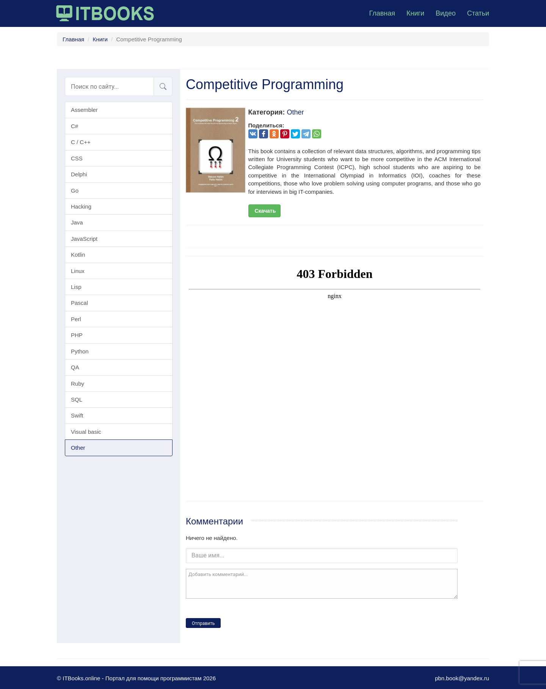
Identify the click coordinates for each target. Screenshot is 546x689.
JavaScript (84, 238)
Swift (77, 415)
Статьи (478, 13)
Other (78, 447)
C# (74, 126)
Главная (382, 13)
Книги (415, 13)
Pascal (79, 303)
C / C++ (81, 142)
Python (80, 351)
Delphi (79, 174)
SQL (76, 399)
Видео (446, 13)
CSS (77, 158)
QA (75, 367)
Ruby (77, 383)
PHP (77, 335)
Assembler (84, 110)
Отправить (203, 623)
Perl (76, 319)
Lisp (76, 287)
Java (77, 222)
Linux (78, 271)
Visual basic (86, 431)
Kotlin (78, 254)
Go (74, 190)
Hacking (81, 206)
